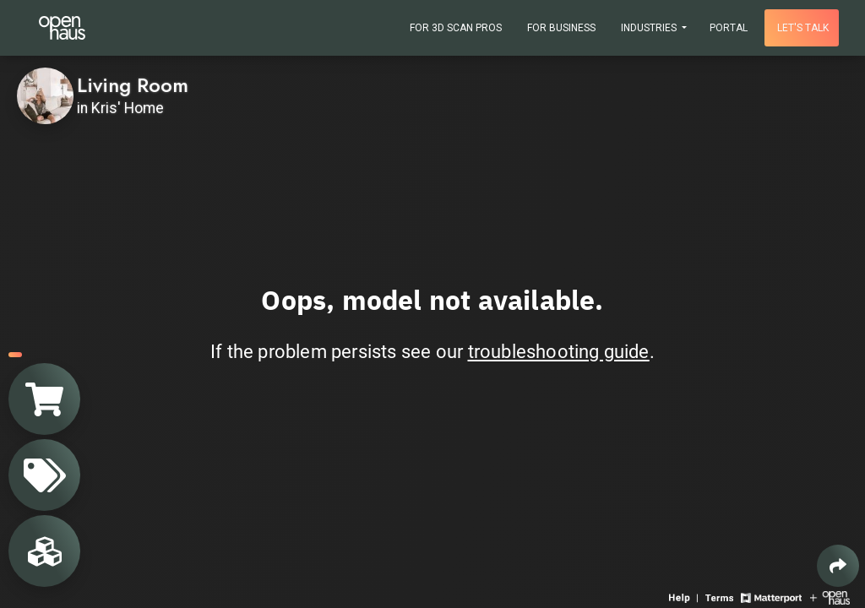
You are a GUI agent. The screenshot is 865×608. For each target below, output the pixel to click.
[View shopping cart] (44, 399)
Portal (729, 28)
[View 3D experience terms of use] (721, 597)
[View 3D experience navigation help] (685, 597)
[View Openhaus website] (830, 597)
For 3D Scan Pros (456, 28)
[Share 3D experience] (838, 566)
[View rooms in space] (44, 551)
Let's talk (803, 28)
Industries (650, 28)
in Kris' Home (120, 108)
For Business (561, 28)
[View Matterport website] (771, 597)
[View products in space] (44, 475)
